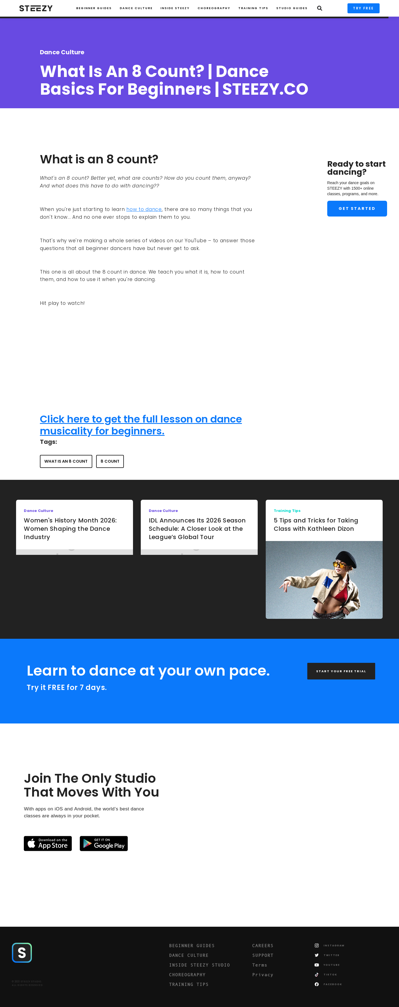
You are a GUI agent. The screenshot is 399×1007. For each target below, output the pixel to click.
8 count (110, 461)
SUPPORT (262, 955)
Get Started (357, 208)
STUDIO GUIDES (292, 8)
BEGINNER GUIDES (192, 945)
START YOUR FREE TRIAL (341, 671)
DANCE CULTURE (189, 955)
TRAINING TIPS (253, 8)
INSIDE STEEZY (175, 8)
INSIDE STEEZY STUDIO (199, 964)
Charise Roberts (63, 114)
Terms (259, 964)
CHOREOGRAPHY (214, 8)
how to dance (144, 209)
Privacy (262, 974)
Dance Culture (136, 8)
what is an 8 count (66, 461)
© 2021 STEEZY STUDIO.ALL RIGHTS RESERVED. (28, 983)
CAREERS (262, 945)
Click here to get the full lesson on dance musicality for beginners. (141, 425)
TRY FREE (363, 8)
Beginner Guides (94, 8)
